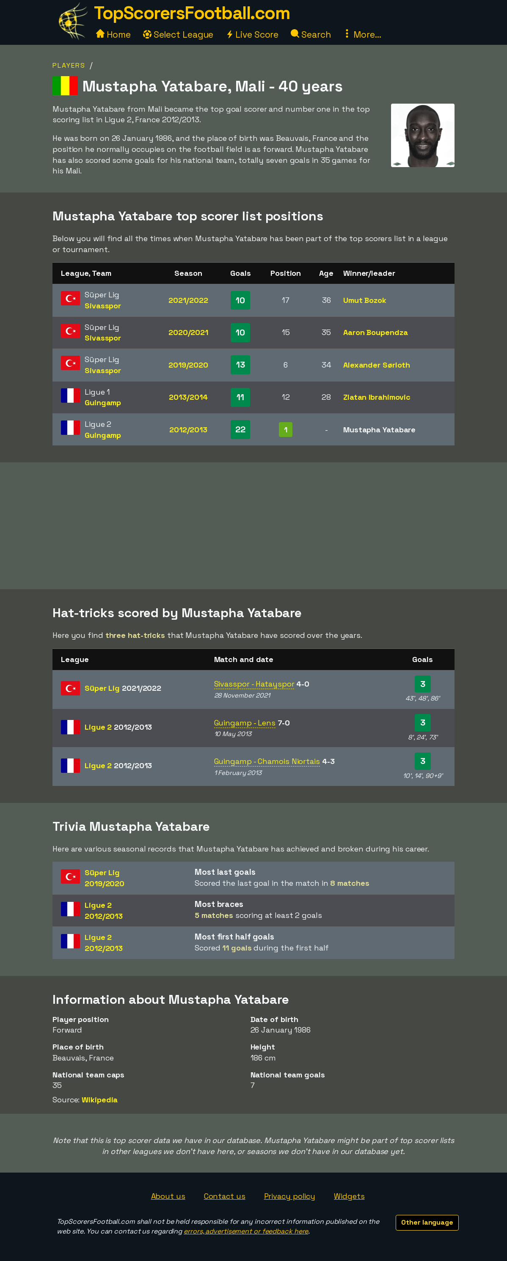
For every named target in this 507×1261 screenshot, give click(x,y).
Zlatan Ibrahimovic (377, 397)
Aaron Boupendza (375, 332)
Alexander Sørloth (376, 365)
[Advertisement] (253, 526)
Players (68, 65)
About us (168, 1196)
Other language (427, 1222)
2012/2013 (188, 429)
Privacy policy (290, 1196)
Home (113, 34)
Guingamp (103, 402)
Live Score (252, 34)
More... (362, 34)
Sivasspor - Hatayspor (254, 684)
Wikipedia (100, 1099)
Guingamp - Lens (245, 723)
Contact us (224, 1196)
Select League (178, 34)
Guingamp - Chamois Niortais (267, 761)
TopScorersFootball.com (191, 13)
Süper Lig (123, 688)
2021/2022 (188, 300)
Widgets (349, 1196)
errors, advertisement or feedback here (246, 1231)
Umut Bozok (364, 300)
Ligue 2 (118, 727)
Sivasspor (103, 305)
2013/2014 (188, 397)
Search (311, 34)
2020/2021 (188, 332)
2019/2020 (188, 365)
